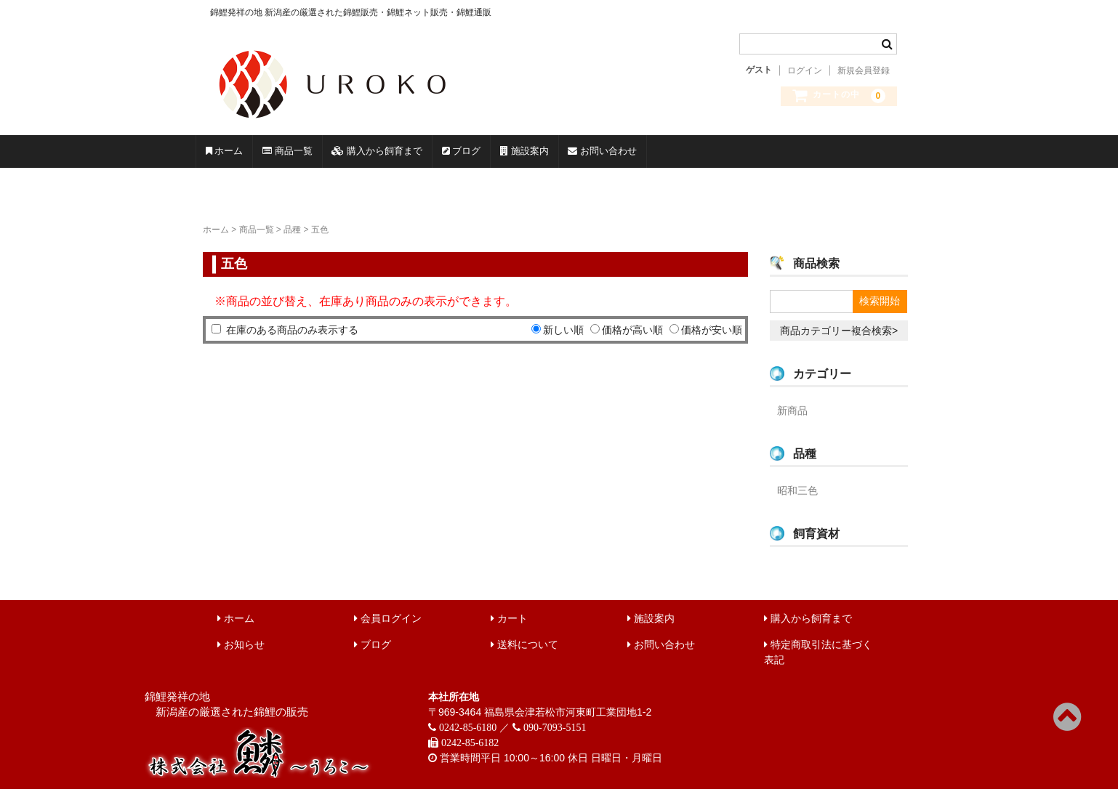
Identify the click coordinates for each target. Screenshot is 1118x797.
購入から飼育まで (488, 155)
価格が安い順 (711, 338)
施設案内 (726, 155)
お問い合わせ (850, 155)
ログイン (804, 70)
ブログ (620, 155)
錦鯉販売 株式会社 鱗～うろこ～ (415, 123)
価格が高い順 (632, 338)
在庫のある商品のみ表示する (292, 338)
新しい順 (563, 338)
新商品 (792, 418)
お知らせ (241, 652)
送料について (524, 652)
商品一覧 (350, 155)
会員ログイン (388, 626)
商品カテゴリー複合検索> (839, 338)
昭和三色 (797, 498)
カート (509, 626)
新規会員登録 (863, 70)
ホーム (245, 155)
